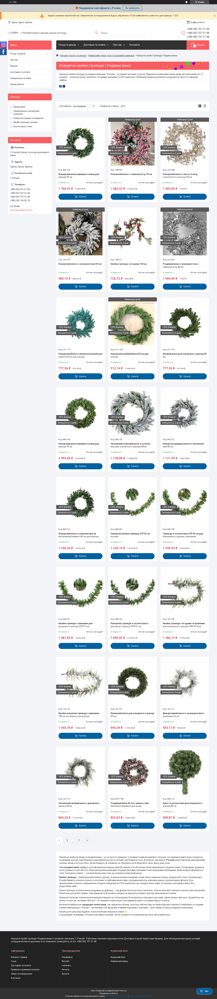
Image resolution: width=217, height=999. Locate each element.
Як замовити (132, 8)
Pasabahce (67, 957)
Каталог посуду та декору (73, 55)
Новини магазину (119, 961)
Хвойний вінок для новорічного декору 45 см (184, 355)
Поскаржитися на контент (116, 996)
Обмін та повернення (21, 974)
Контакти (134, 44)
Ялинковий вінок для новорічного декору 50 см (132, 715)
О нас (13, 961)
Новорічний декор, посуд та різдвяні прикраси (111, 55)
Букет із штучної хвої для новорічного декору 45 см (182, 804)
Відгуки (14, 66)
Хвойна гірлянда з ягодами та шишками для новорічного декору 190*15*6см (184, 625)
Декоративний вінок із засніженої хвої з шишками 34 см (183, 715)
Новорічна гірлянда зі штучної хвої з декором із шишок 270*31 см (129, 625)
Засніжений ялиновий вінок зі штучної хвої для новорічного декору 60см (130, 445)
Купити (82, 196)
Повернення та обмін (20, 78)
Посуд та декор (67, 44)
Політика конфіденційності (140, 996)
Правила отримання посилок (25, 969)
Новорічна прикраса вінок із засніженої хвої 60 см (183, 445)
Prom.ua (123, 991)
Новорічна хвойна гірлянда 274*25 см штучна (130, 535)
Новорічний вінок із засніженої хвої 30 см (79, 264)
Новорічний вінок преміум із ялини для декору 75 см (78, 175)
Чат (204, 991)
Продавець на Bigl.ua (108, 993)
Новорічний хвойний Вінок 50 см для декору (129, 355)
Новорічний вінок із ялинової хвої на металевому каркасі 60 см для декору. (78, 535)
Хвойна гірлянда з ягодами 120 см (129, 264)
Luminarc (66, 965)
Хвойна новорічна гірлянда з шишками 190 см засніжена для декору (78, 715)
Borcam (65, 961)
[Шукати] (96, 33)
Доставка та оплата (94, 44)
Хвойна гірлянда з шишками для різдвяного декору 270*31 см (75, 625)
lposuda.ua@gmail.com (21, 210)
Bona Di (65, 974)
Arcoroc (65, 969)
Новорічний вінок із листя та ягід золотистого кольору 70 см (180, 175)
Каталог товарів (19, 957)
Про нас (117, 44)
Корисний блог (118, 957)
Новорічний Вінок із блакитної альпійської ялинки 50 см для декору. (80, 355)
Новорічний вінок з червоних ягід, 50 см (131, 174)
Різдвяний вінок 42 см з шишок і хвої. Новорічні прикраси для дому (130, 804)
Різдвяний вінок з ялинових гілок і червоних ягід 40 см (181, 265)
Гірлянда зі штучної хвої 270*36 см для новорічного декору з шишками (183, 535)
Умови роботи (17, 84)
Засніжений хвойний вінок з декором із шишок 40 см (78, 804)
